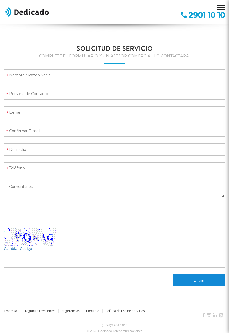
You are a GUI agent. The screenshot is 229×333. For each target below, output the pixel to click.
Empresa (10, 311)
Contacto (92, 311)
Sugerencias (71, 311)
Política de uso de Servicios (125, 311)
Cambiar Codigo (18, 248)
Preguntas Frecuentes (39, 311)
